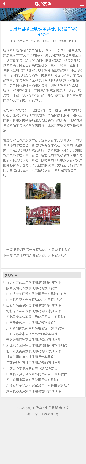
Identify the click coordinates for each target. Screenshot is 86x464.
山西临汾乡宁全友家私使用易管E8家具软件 (36, 374)
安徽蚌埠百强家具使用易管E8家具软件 (33, 339)
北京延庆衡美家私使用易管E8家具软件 (33, 351)
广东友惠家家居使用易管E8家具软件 (32, 334)
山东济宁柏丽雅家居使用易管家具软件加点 (36, 294)
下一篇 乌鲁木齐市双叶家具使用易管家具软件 (35, 255)
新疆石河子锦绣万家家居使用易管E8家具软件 (38, 385)
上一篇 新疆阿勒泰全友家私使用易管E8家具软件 (37, 249)
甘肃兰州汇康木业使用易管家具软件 (31, 357)
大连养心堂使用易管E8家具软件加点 (32, 368)
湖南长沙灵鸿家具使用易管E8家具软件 (33, 391)
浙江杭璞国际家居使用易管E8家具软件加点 (36, 345)
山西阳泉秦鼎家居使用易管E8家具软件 (33, 305)
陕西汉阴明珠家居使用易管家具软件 (31, 288)
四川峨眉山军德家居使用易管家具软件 (33, 380)
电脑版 (64, 407)
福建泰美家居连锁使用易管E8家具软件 (33, 282)
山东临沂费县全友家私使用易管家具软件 (34, 299)
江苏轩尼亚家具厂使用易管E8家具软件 (33, 362)
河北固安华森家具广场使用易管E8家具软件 (36, 316)
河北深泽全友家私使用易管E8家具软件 (33, 311)
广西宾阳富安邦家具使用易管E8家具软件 (35, 328)
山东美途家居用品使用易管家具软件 (31, 322)
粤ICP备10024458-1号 (43, 414)
